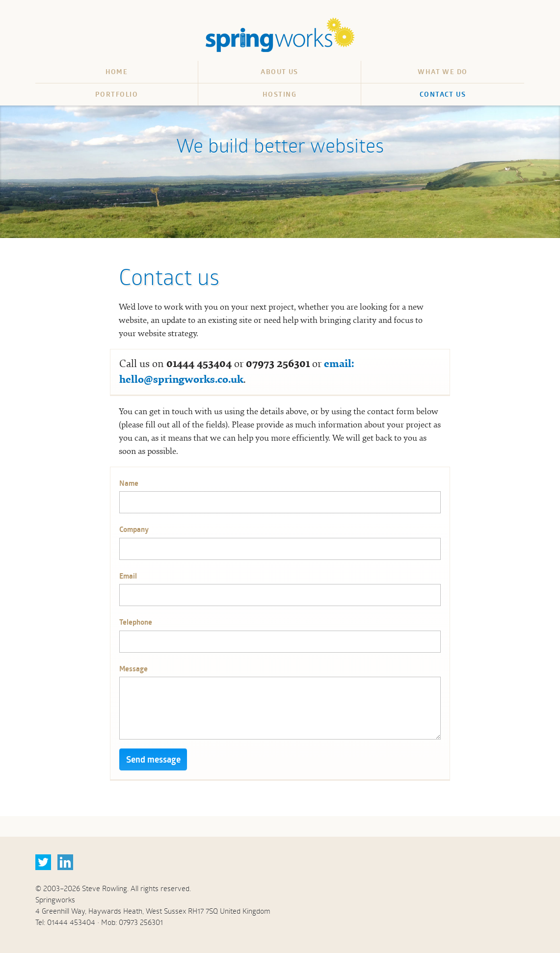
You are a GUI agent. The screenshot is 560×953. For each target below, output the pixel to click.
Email (128, 576)
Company (134, 529)
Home (117, 72)
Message (133, 668)
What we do (442, 72)
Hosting (279, 94)
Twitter (43, 862)
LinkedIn (65, 862)
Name (128, 483)
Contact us (443, 94)
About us (279, 72)
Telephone (135, 622)
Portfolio (116, 94)
